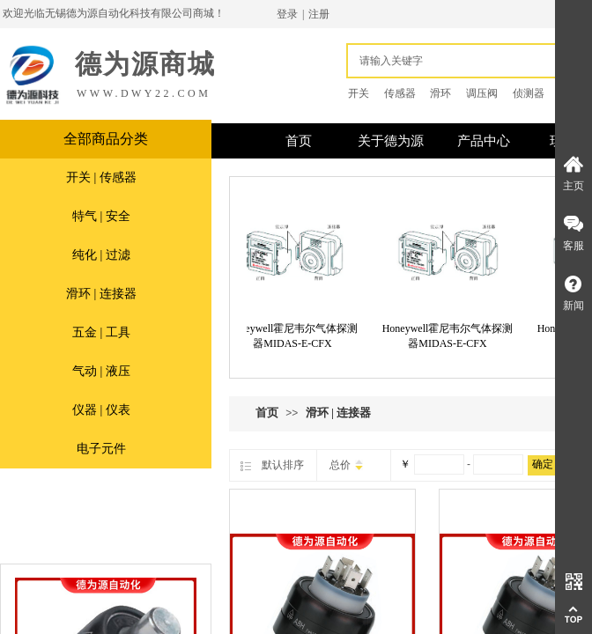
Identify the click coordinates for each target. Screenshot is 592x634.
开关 (358, 93)
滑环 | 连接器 (101, 293)
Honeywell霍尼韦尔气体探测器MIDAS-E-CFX (296, 336)
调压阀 (482, 93)
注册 (318, 14)
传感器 (400, 93)
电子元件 (101, 448)
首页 (266, 412)
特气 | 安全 (101, 216)
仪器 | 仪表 (101, 410)
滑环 (440, 93)
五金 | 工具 (101, 332)
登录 (287, 14)
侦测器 (528, 93)
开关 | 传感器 (101, 177)
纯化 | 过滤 (101, 255)
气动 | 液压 (101, 371)
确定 (542, 464)
